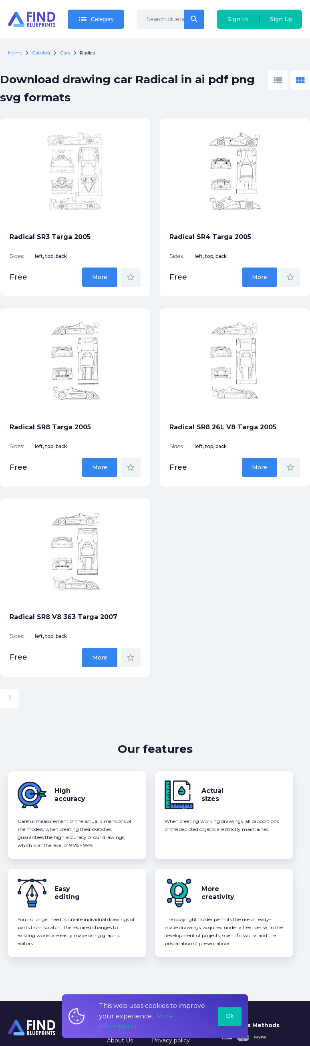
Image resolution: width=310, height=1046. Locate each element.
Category (96, 19)
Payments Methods (250, 1025)
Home (15, 53)
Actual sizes (212, 795)
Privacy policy (171, 1040)
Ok (230, 1016)
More (99, 277)
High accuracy (69, 795)
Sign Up (281, 19)
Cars (65, 53)
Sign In (237, 19)
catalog (41, 53)
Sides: (17, 256)
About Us (120, 1040)
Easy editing (67, 893)
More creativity (217, 893)
